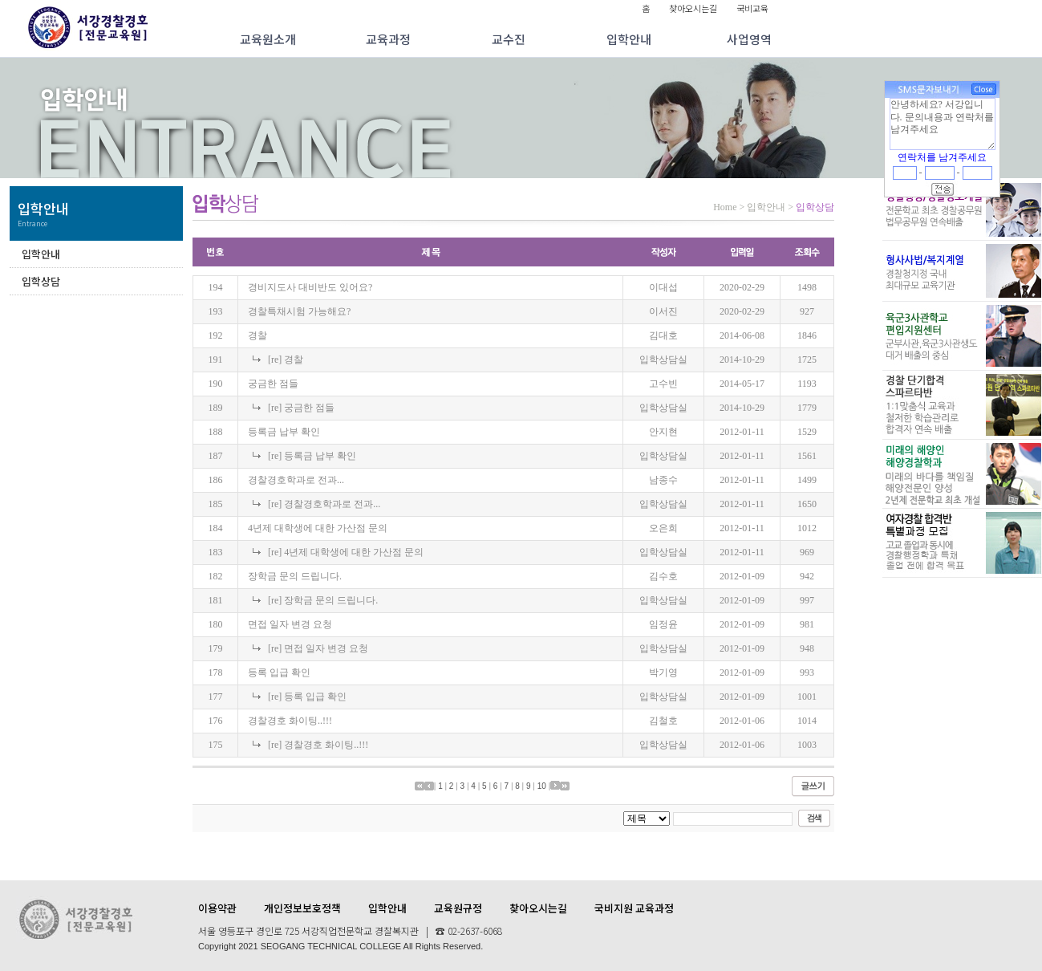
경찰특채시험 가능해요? (299, 311)
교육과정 (388, 38)
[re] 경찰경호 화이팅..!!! (318, 744)
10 (541, 786)
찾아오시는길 (693, 8)
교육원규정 (458, 908)
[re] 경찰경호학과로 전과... (324, 504)
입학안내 (628, 38)
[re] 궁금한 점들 (301, 407)
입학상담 (41, 281)
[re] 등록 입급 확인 (307, 696)
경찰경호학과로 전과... (296, 480)
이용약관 (217, 908)
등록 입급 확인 (279, 672)
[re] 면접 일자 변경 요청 (318, 648)
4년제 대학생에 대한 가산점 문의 (317, 528)
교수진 (508, 38)
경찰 (257, 335)
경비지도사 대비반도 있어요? (310, 287)
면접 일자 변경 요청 (290, 624)
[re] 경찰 (285, 359)
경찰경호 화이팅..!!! (290, 720)
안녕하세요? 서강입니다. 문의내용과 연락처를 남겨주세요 (942, 123)
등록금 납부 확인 (284, 431)
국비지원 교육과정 (634, 908)
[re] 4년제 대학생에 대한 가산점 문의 (346, 552)
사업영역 (749, 38)
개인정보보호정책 (302, 908)
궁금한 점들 (273, 383)
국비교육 (752, 8)
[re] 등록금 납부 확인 (312, 455)
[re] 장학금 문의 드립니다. (323, 600)
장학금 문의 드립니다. (295, 576)
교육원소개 (268, 38)
